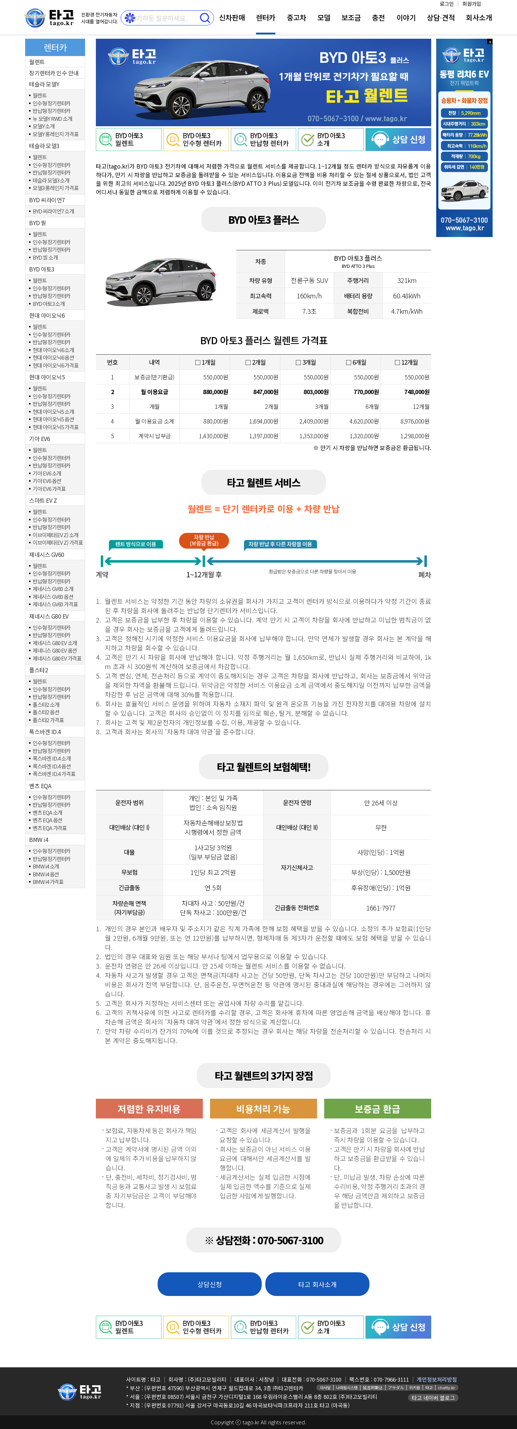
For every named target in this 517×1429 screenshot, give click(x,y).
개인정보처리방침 (437, 1379)
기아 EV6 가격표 (49, 489)
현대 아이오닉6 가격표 (56, 366)
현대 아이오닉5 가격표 (56, 427)
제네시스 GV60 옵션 (53, 597)
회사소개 (479, 17)
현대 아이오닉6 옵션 (53, 358)
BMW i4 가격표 (48, 882)
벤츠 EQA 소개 (47, 813)
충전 (378, 17)
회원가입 (471, 3)
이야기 (406, 17)
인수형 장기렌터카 (51, 103)
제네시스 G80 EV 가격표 (57, 659)
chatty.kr (446, 1387)
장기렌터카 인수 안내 (54, 72)
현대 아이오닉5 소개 (53, 412)
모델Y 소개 (44, 126)
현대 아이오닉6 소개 (53, 350)
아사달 (325, 1387)
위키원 (414, 1387)
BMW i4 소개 (46, 866)
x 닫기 (490, 41)
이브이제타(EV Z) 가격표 (58, 543)
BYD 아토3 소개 (49, 304)
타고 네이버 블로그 (433, 1397)
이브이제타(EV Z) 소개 (55, 535)
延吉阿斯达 (373, 1387)
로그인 (447, 3)
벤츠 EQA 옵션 (47, 820)
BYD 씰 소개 (45, 258)
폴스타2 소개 (46, 705)
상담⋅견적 (441, 17)
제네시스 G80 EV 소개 (55, 643)
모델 (323, 17)
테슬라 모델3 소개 (51, 181)
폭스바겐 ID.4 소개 (52, 759)
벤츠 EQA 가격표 (50, 828)
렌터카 (265, 17)
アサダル (396, 1387)
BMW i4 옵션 (46, 874)
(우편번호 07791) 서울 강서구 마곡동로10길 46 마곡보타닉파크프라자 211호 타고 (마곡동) (247, 1405)
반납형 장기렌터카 (51, 111)
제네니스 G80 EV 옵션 (55, 651)
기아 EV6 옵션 (47, 481)
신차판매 (232, 17)
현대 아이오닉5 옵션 (53, 419)
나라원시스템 (347, 1387)
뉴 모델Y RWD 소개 (52, 119)
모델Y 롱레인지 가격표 (56, 134)
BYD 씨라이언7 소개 (53, 211)
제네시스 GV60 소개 (53, 589)
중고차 (296, 17)
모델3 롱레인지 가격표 (56, 188)
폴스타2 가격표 (48, 720)
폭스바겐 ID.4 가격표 (54, 774)
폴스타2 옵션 (46, 712)
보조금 (351, 17)
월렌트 (37, 61)
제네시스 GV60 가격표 (55, 604)
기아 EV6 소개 (47, 473)
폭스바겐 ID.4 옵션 (52, 766)
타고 (429, 1387)
